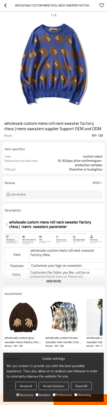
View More (53, 281)
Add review (18, 194)
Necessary (24, 394)
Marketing (82, 394)
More (96, 183)
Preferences (62, 394)
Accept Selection (53, 386)
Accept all (26, 386)
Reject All (81, 386)
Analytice (43, 394)
